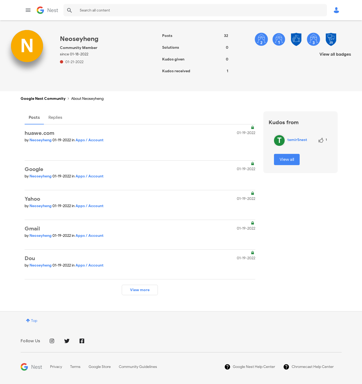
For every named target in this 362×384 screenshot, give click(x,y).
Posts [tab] (34, 117)
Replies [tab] (55, 117)
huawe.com (39, 133)
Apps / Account (89, 140)
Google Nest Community (47, 10)
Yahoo (32, 199)
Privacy (56, 366)
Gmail (32, 228)
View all (287, 159)
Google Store (100, 366)
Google (34, 169)
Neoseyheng (40, 140)
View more (140, 290)
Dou (30, 258)
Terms (75, 366)
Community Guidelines (138, 366)
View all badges (335, 54)
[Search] (195, 10)
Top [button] (34, 320)
